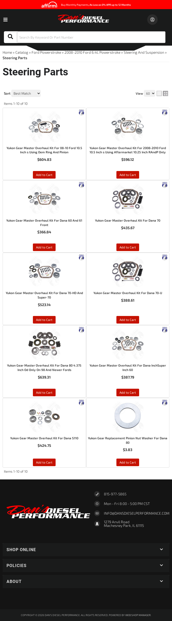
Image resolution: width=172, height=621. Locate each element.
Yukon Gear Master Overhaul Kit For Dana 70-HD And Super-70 (44, 295)
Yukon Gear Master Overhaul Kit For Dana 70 (127, 220)
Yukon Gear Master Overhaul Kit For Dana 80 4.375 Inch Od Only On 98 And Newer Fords (44, 367)
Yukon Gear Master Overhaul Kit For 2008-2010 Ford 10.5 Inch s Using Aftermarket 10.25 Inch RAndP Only (128, 150)
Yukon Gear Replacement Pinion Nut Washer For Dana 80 (127, 440)
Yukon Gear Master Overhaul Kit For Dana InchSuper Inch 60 (128, 367)
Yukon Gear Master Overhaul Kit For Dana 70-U (127, 293)
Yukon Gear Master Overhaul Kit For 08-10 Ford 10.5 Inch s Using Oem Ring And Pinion (44, 150)
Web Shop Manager (138, 615)
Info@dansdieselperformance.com (136, 513)
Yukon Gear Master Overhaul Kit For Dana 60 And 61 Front (44, 222)
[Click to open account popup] (152, 19)
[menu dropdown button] (5, 19)
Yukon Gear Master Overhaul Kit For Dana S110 (44, 438)
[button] (84, 37)
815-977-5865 (115, 494)
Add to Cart (44, 174)
